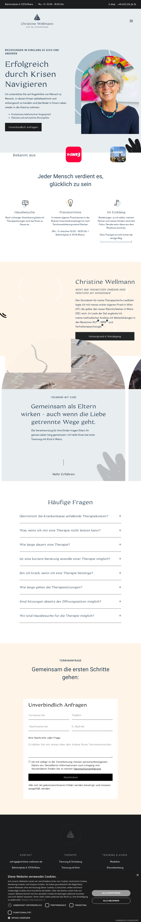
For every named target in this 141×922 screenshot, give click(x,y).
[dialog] (70, 897)
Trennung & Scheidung (70, 861)
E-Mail (112, 4)
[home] (37, 21)
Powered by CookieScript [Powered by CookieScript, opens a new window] (127, 920)
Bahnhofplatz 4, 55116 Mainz (26, 867)
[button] (131, 20)
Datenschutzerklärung (87, 768)
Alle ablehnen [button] (111, 900)
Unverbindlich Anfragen (23, 127)
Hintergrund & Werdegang (105, 337)
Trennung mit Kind (70, 867)
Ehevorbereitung (122, 242)
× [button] (137, 875)
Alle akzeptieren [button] (111, 893)
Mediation (115, 861)
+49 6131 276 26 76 (127, 4)
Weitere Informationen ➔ (33, 900)
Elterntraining (106, 242)
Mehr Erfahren (63, 474)
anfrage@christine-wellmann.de (26, 861)
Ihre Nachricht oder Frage (44, 737)
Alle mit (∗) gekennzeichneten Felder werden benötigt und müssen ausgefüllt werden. (69, 787)
